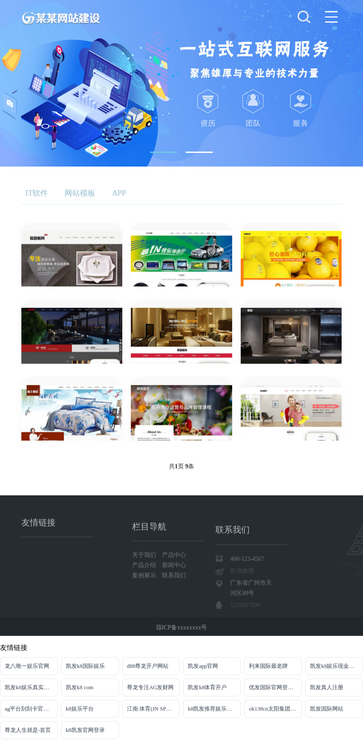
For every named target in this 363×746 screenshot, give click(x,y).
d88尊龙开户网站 (148, 666)
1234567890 (245, 652)
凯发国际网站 (326, 708)
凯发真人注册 (326, 687)
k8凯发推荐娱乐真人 (213, 708)
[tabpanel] (181, 83)
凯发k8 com (80, 687)
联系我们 (174, 607)
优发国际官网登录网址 (275, 687)
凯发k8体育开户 (207, 687)
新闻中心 (174, 597)
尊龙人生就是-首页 (28, 730)
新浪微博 (242, 617)
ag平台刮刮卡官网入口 (31, 708)
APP (120, 196)
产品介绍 (145, 597)
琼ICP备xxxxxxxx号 (181, 633)
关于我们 (145, 586)
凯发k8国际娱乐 (85, 666)
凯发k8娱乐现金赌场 (335, 666)
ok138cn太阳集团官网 (275, 708)
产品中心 (174, 586)
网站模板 (80, 196)
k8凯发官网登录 (85, 730)
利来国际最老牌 (268, 666)
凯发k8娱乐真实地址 (30, 687)
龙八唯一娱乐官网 (27, 666)
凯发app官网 (203, 666)
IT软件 (37, 196)
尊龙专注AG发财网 (150, 687)
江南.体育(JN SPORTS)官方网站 (153, 708)
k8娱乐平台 (80, 708)
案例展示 (145, 607)
